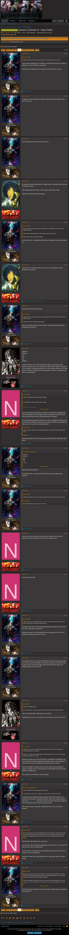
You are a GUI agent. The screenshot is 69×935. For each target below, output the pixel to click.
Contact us (40, 926)
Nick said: (25, 494)
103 (19, 50)
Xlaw (10, 209)
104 (23, 50)
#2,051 (65, 490)
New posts (3, 23)
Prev (3, 50)
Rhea (3, 32)
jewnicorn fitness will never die (9, 34)
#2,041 (65, 53)
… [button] (9, 50)
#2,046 (65, 264)
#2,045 (65, 222)
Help (64, 926)
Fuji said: (25, 314)
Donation (12, 21)
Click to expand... (44, 409)
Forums (4, 21)
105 (26, 50)
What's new (22, 21)
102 (16, 50)
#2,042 (65, 96)
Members (32, 21)
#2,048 (65, 348)
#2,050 (65, 448)
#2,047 (65, 306)
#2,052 (65, 533)
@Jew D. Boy (32, 801)
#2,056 (65, 700)
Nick (10, 418)
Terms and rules (49, 926)
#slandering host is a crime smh (44, 32)
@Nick (29, 435)
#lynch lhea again (31, 32)
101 (12, 50)
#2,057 (65, 743)
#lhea (23, 32)
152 (33, 50)
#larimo (19, 32)
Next (37, 50)
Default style (5, 926)
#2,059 (65, 826)
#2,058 (65, 784)
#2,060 (65, 867)
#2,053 (65, 574)
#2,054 (65, 615)
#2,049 (65, 391)
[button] (16, 20)
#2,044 (65, 181)
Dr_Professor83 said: (28, 451)
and (33, 301)
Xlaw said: (26, 57)
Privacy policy (57, 926)
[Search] (66, 20)
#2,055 (65, 658)
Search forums (11, 23)
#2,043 (65, 138)
